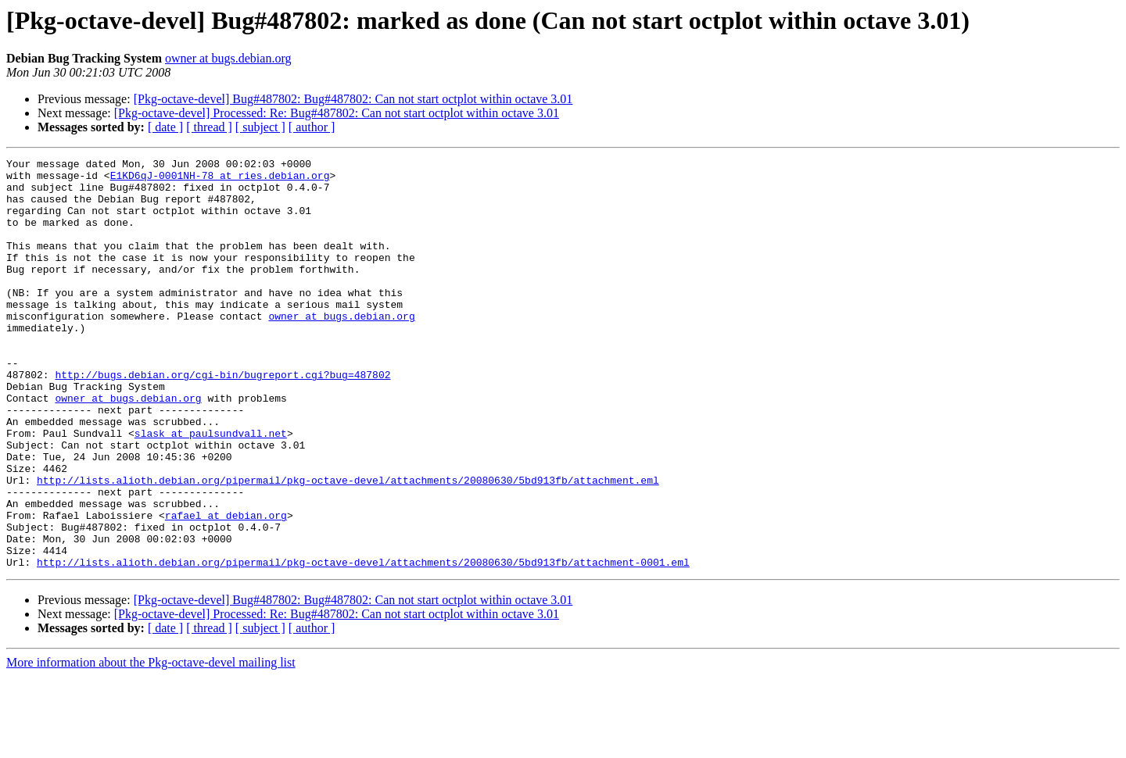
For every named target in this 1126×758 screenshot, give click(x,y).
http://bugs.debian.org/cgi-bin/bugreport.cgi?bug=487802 (222, 419)
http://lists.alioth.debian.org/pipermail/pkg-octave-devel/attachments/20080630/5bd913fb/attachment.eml (348, 545)
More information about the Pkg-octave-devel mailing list (151, 744)
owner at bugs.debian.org (228, 58)
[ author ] (312, 127)
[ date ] (165, 127)
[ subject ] (260, 127)
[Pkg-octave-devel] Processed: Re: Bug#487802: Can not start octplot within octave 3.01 (336, 113)
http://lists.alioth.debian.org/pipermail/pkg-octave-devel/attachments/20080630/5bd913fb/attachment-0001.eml (363, 644)
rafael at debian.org (226, 588)
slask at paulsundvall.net (210, 489)
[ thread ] (209, 127)
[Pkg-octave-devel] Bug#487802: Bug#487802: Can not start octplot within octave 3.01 (353, 98)
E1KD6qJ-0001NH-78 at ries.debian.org (220, 180)
